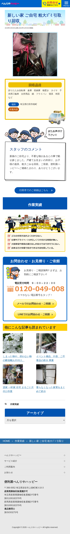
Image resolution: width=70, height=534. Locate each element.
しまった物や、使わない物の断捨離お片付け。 (17, 356)
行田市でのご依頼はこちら (33, 190)
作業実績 (14, 404)
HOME (6, 441)
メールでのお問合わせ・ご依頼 (34, 303)
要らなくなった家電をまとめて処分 (50, 387)
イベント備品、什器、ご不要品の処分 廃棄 (50, 356)
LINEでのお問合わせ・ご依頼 (34, 314)
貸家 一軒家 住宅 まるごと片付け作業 (18, 387)
